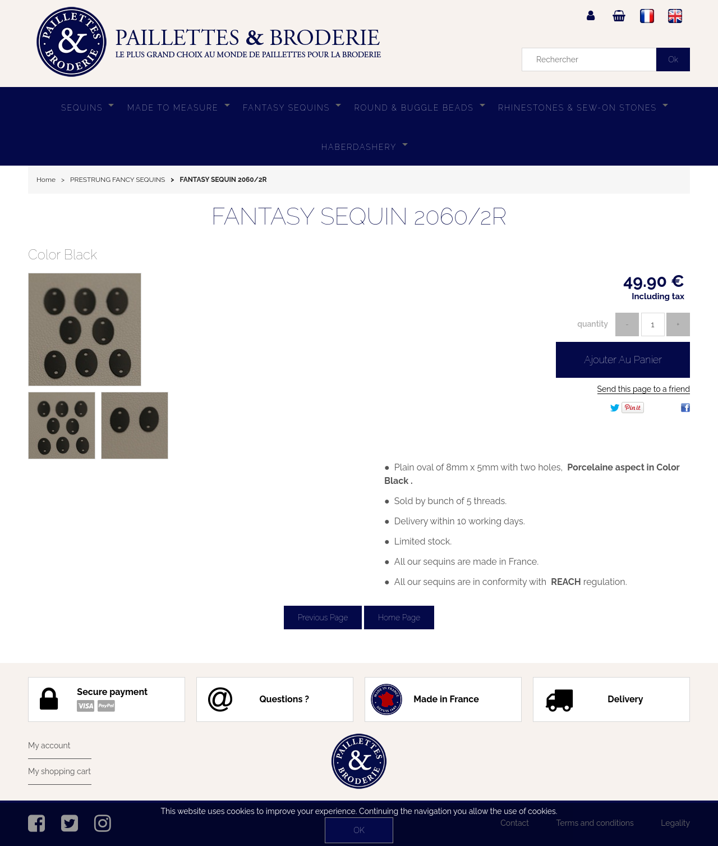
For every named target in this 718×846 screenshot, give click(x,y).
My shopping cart (59, 771)
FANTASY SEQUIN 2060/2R (359, 216)
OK (358, 830)
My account (49, 745)
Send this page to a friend (643, 389)
